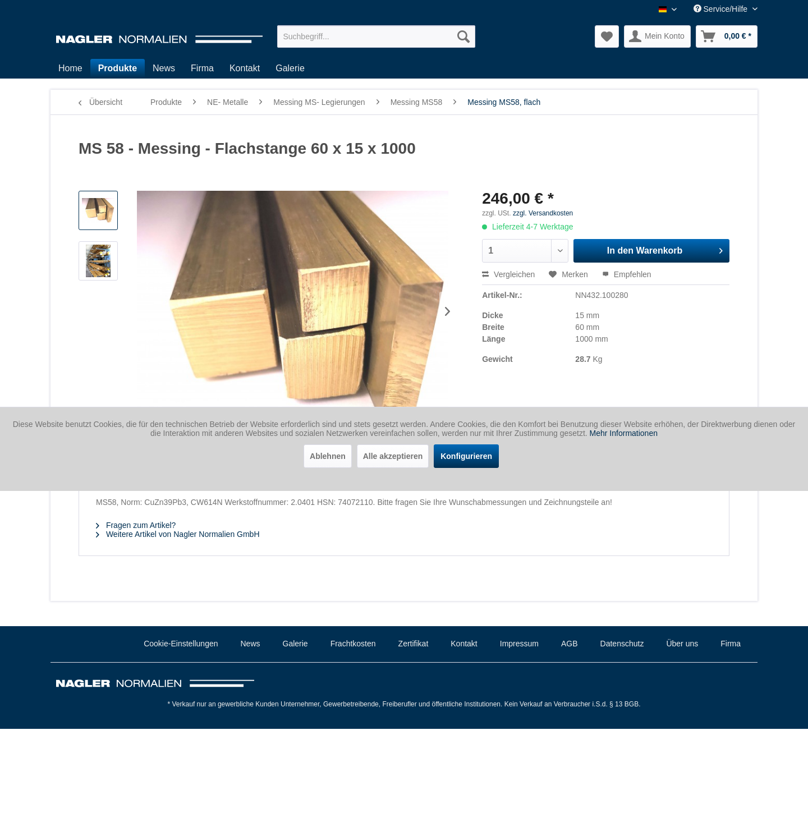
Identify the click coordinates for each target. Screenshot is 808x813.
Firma (730, 643)
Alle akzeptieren (393, 456)
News (250, 643)
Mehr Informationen (624, 433)
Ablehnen (328, 456)
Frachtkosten (353, 643)
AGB (569, 643)
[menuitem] (376, 36)
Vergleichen (508, 274)
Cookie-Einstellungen (181, 643)
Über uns (682, 643)
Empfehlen (626, 274)
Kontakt (464, 643)
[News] (164, 68)
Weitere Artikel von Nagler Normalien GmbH (178, 534)
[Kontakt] (245, 68)
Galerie (295, 643)
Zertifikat (413, 643)
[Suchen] (463, 36)
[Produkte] (117, 68)
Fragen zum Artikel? (136, 525)
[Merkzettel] (607, 36)
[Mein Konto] (657, 36)
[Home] (70, 68)
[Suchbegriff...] (376, 36)
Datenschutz (622, 643)
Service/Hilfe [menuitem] (722, 8)
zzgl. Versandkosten (543, 213)
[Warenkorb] (727, 36)
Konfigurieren (466, 456)
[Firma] (202, 68)
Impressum (519, 643)
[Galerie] (290, 68)
